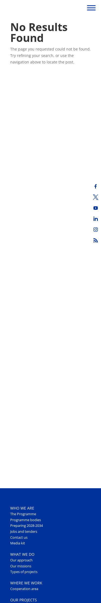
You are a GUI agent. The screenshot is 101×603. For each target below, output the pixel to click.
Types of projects (23, 572)
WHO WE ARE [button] (22, 508)
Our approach (21, 560)
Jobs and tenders (23, 531)
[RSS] (95, 240)
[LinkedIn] (95, 218)
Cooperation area (24, 589)
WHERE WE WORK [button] (26, 582)
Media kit (17, 543)
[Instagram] (95, 229)
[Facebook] (95, 186)
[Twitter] (95, 197)
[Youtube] (95, 208)
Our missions (20, 566)
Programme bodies (25, 520)
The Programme (23, 514)
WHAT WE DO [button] (22, 554)
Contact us (18, 537)
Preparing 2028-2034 (26, 525)
